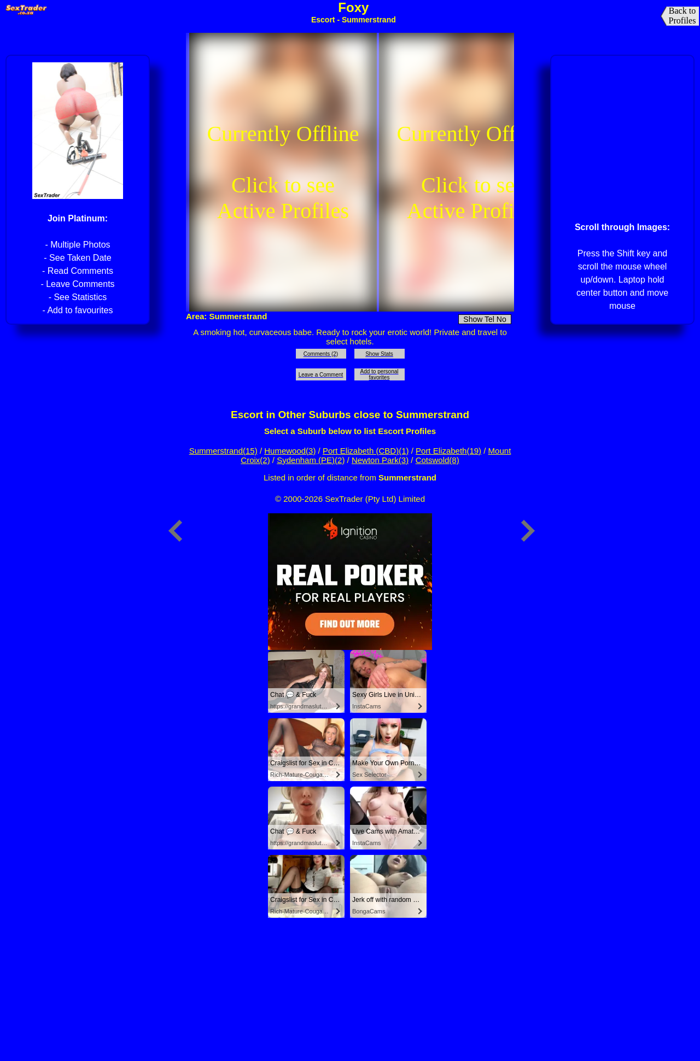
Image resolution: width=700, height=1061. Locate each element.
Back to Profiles (682, 15)
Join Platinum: (78, 218)
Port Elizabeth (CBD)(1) (366, 450)
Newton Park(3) (380, 460)
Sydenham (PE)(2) (311, 460)
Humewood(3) (290, 450)
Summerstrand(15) (223, 450)
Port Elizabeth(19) (448, 450)
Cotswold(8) (437, 460)
